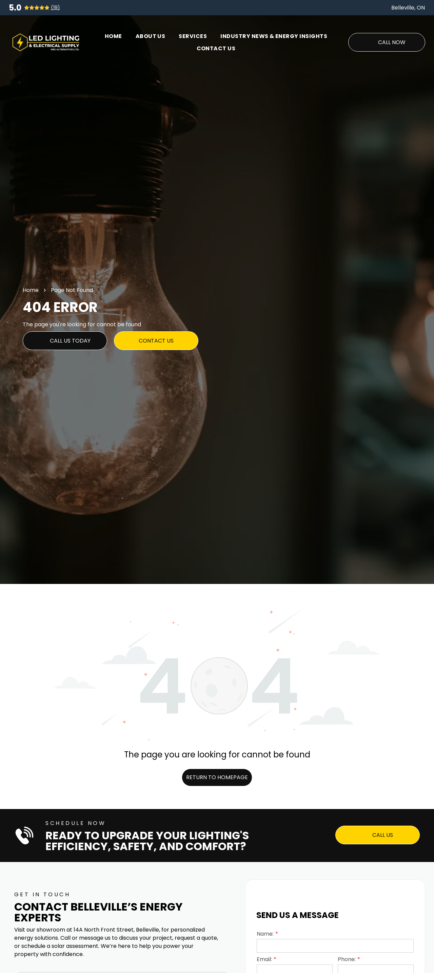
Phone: (347, 959)
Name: (265, 934)
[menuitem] (113, 36)
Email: (264, 959)
